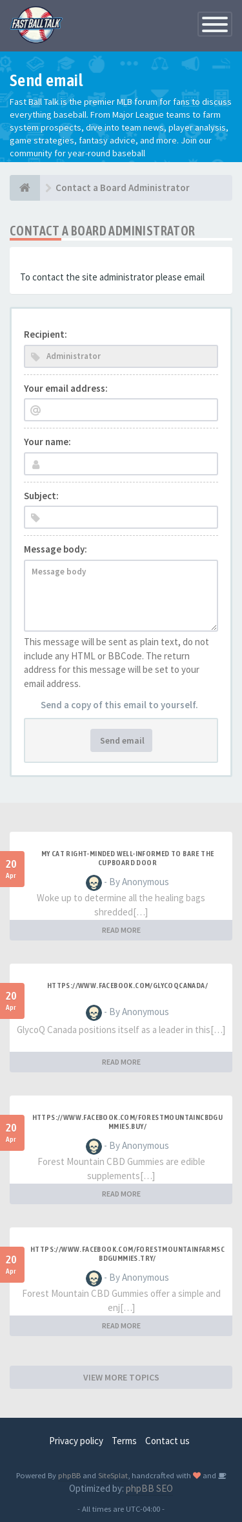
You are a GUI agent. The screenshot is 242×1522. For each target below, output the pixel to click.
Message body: (55, 549)
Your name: (47, 442)
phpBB (69, 1475)
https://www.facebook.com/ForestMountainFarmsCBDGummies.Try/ (127, 1254)
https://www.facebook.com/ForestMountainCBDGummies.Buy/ (127, 1122)
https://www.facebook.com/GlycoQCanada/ (127, 985)
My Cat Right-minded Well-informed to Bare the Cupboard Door (127, 858)
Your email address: (66, 388)
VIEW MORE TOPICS (121, 1377)
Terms (124, 1441)
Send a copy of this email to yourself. (119, 705)
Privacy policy (76, 1441)
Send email (121, 740)
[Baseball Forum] (25, 188)
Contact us (167, 1441)
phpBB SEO (149, 1488)
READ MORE (121, 930)
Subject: (41, 496)
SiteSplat (113, 1475)
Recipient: (45, 334)
